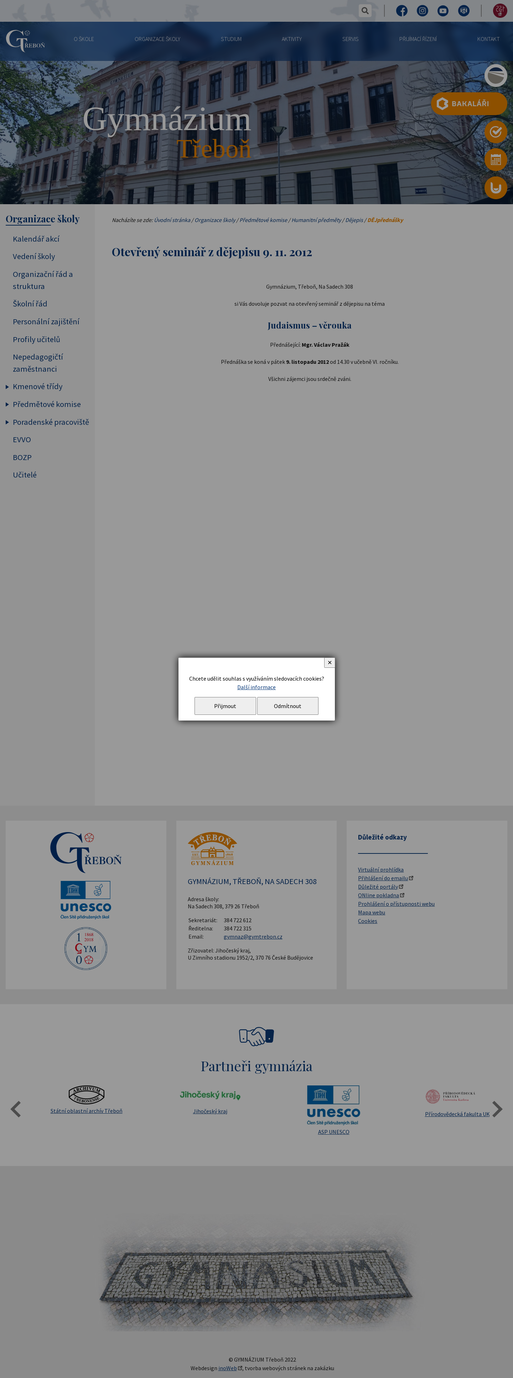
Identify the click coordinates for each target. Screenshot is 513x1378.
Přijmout (225, 705)
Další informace (256, 687)
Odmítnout (287, 705)
